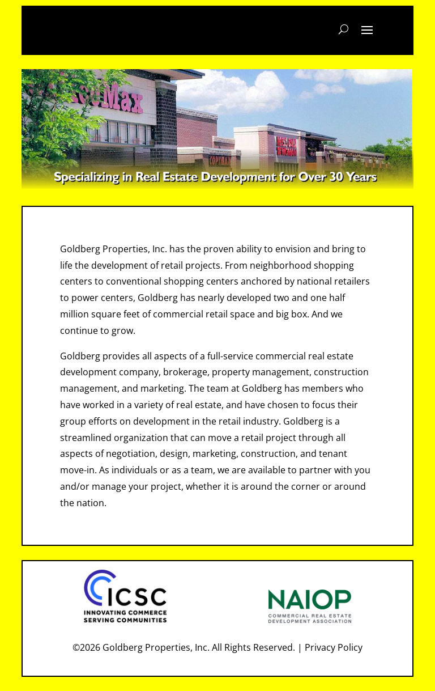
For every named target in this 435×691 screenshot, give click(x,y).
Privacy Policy (333, 647)
